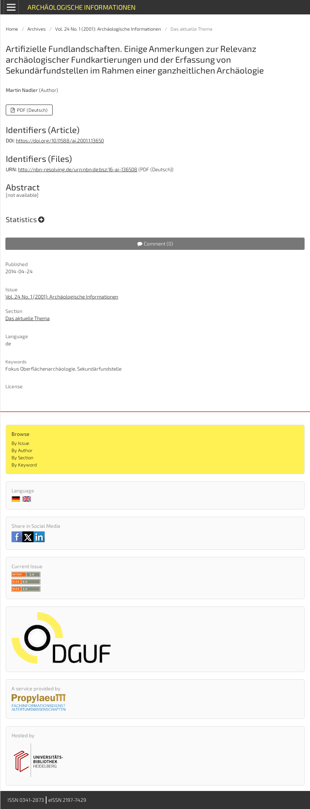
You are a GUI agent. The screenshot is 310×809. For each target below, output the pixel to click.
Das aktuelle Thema (27, 318)
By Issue (20, 443)
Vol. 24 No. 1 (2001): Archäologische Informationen (108, 29)
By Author (22, 450)
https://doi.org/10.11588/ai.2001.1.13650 (60, 140)
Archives (36, 29)
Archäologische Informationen (81, 7)
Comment (155, 243)
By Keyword (24, 465)
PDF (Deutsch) (32, 110)
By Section (23, 457)
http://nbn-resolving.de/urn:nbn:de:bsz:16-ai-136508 (77, 169)
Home (12, 29)
